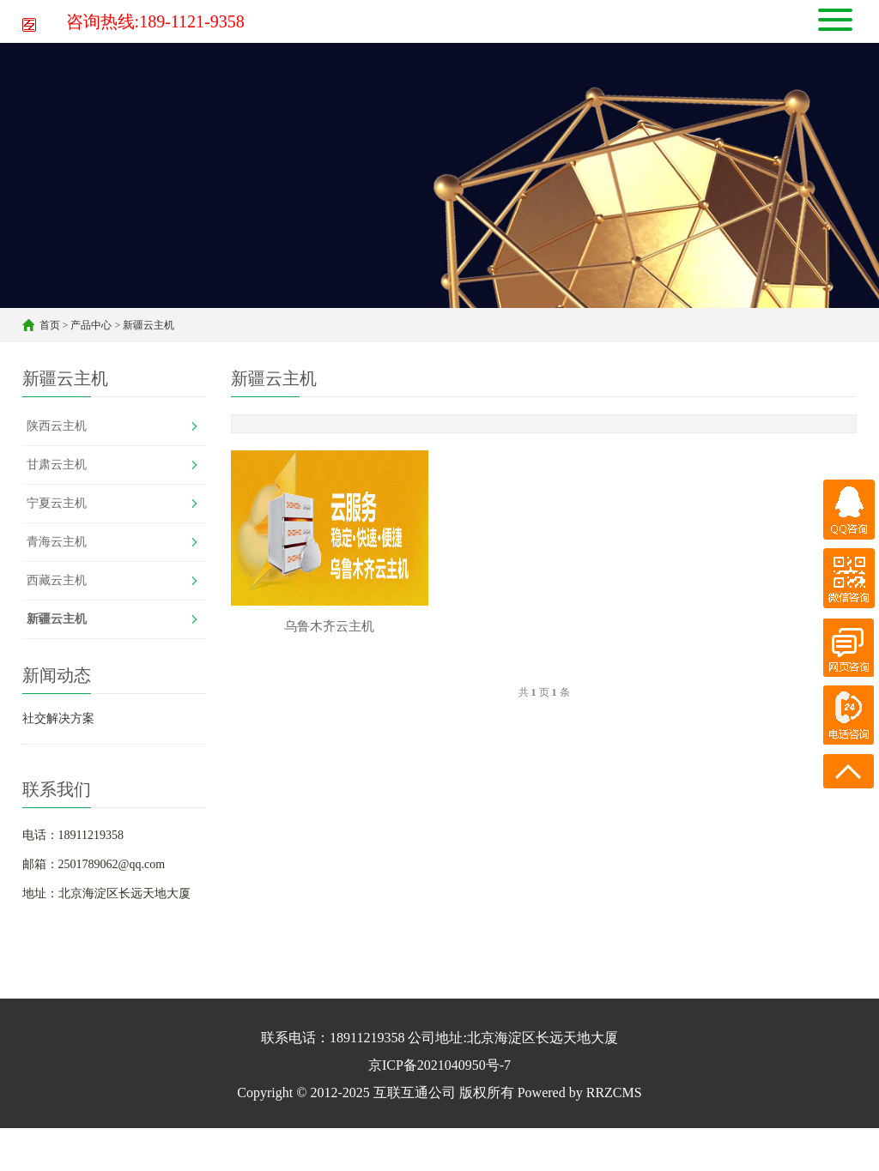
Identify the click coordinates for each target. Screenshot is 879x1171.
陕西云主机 (57, 426)
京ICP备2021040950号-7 (439, 1065)
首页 (49, 325)
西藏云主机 (57, 580)
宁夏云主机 (57, 503)
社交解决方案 (58, 718)
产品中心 (91, 325)
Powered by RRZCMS (578, 1092)
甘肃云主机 (57, 464)
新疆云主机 (148, 325)
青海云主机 (57, 541)
